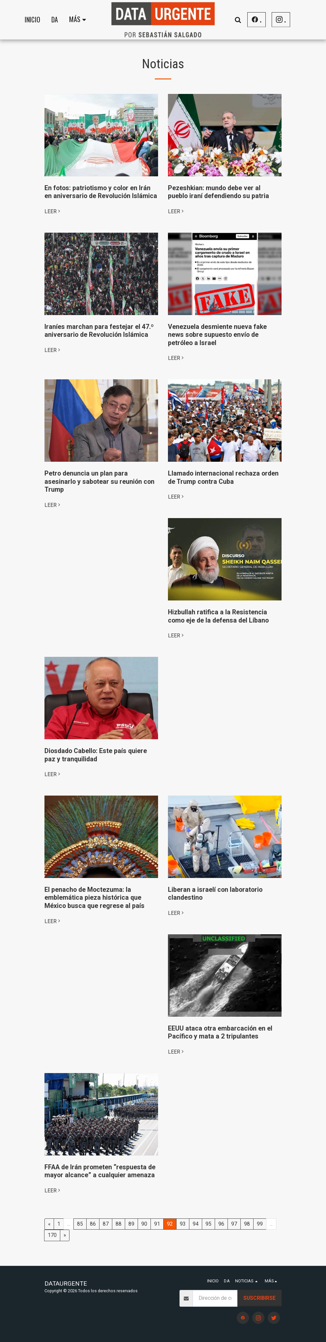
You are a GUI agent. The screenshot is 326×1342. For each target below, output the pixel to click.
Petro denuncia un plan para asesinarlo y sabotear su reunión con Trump (99, 481)
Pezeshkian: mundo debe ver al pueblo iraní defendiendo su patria (218, 192)
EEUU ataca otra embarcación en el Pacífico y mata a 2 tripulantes (220, 1032)
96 (221, 1224)
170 (52, 1235)
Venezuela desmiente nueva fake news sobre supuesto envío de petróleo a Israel (217, 335)
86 (93, 1224)
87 (106, 1224)
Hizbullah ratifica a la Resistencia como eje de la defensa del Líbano (218, 616)
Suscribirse (259, 1298)
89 (131, 1224)
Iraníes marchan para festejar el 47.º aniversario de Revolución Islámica (99, 331)
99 (260, 1224)
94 (196, 1224)
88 (119, 1224)
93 (183, 1224)
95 (208, 1224)
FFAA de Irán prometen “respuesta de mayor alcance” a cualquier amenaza (99, 1171)
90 (144, 1224)
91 (157, 1224)
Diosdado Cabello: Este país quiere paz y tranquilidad (95, 755)
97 (234, 1224)
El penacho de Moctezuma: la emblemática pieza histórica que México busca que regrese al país (94, 898)
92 (170, 1224)
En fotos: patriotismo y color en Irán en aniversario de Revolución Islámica (100, 192)
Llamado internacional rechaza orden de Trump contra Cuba (223, 477)
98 (247, 1224)
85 (80, 1224)
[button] (238, 19)
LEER (53, 211)
